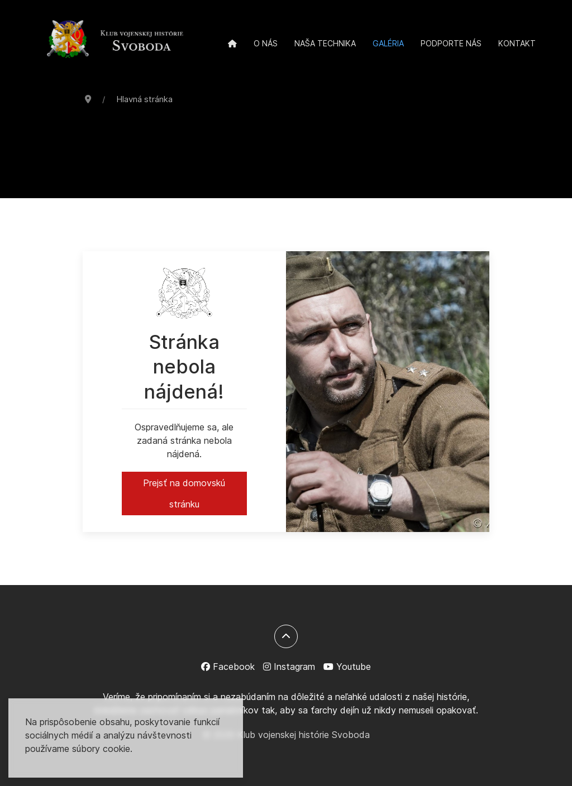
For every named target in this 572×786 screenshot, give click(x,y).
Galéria (388, 43)
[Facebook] (228, 666)
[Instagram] (289, 666)
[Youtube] (347, 666)
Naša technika (325, 43)
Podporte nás (451, 43)
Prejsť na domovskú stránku (184, 493)
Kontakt (517, 43)
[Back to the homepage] (115, 40)
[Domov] (232, 43)
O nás (266, 43)
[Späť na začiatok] (286, 636)
